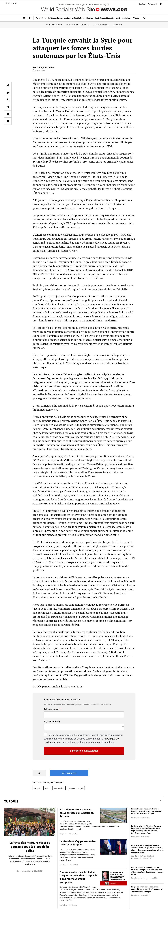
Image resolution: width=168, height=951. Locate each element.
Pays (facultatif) (52, 722)
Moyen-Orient (59, 788)
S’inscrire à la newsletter (84, 750)
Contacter (117, 25)
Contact (142, 4)
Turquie (37, 788)
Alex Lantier (48, 67)
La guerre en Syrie (76, 788)
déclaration (51, 246)
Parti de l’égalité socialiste (77, 25)
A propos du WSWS (101, 25)
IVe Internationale (54, 25)
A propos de (153, 4)
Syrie (47, 788)
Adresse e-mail (51, 709)
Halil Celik (37, 67)
